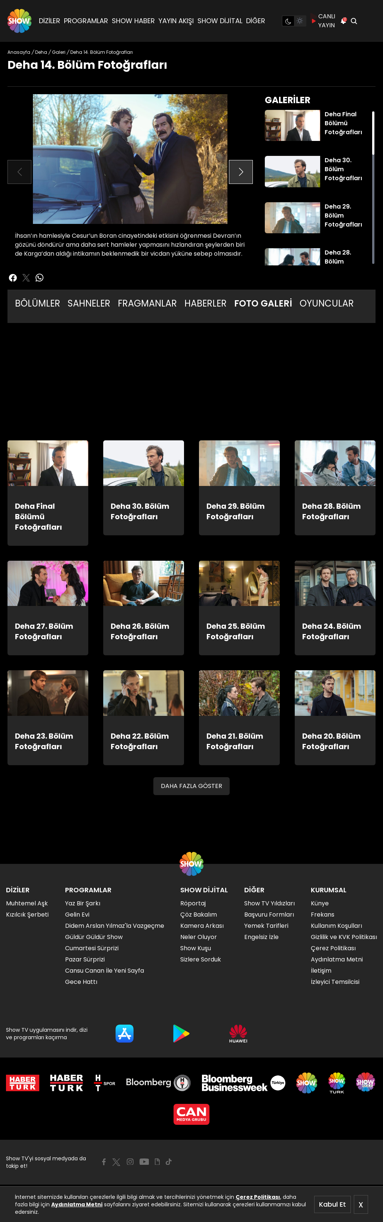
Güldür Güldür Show (94, 937)
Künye (320, 903)
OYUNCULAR (327, 303)
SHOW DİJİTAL (219, 20)
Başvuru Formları (269, 914)
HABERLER (205, 303)
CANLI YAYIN (323, 21)
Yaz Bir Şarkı (82, 903)
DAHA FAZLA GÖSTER (191, 786)
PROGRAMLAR (86, 20)
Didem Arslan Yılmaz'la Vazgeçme (114, 925)
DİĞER (255, 20)
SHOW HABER (133, 20)
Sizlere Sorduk (200, 959)
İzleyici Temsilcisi (335, 982)
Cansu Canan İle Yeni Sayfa (104, 970)
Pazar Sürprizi (85, 959)
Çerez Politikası (258, 1197)
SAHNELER (89, 303)
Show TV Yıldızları (269, 903)
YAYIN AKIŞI (176, 20)
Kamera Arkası (202, 925)
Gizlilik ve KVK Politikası (344, 937)
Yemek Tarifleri (266, 925)
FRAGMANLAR (147, 303)
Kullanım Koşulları (336, 925)
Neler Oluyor (198, 937)
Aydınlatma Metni (76, 1204)
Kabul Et (332, 1204)
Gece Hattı (81, 982)
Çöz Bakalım (198, 914)
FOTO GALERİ (263, 303)
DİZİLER (49, 20)
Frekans (322, 914)
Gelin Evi (77, 914)
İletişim (321, 970)
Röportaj (193, 903)
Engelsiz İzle (261, 937)
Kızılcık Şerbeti (27, 914)
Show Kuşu (195, 948)
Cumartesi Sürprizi (92, 948)
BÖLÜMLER (37, 303)
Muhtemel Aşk (27, 903)
